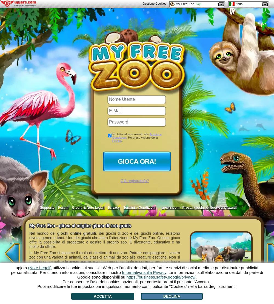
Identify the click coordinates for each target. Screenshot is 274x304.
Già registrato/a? (135, 181)
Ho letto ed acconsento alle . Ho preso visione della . (137, 137)
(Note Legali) (40, 267)
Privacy (117, 140)
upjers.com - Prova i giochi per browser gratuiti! (199, 208)
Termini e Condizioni (139, 208)
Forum (63, 208)
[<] (11, 252)
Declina (171, 296)
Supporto (47, 208)
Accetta (103, 296)
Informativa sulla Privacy (144, 272)
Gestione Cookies (154, 3)
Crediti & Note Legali (88, 208)
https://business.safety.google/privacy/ (160, 277)
